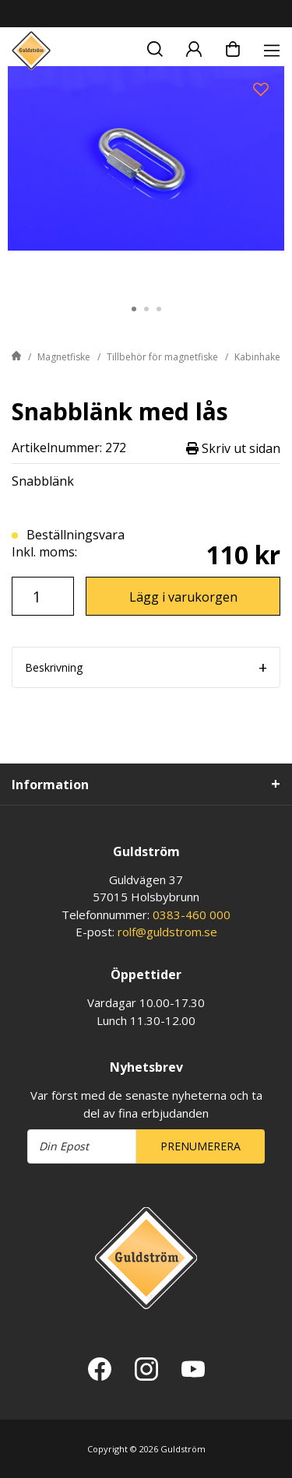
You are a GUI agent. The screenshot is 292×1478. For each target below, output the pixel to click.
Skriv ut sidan (233, 448)
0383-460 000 (191, 914)
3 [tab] (159, 309)
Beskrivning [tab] (54, 667)
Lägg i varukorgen (183, 597)
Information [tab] (50, 784)
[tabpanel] (146, 176)
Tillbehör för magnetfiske (162, 356)
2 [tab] (146, 309)
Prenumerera (200, 1146)
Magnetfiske (63, 356)
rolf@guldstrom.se (167, 931)
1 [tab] (134, 309)
